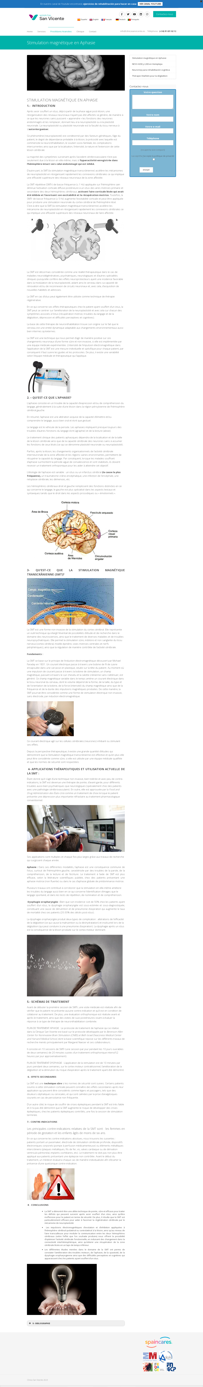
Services (41, 31)
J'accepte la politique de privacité (158, 156)
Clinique (80, 31)
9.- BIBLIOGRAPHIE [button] (39, 1323)
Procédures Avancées (61, 31)
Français (107, 20)
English (93, 20)
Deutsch (120, 20)
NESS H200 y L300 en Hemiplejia (147, 64)
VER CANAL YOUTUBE (150, 3)
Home (30, 31)
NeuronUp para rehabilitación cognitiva (151, 69)
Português (133, 20)
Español (82, 20)
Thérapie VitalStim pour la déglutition (149, 75)
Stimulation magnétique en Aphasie (149, 58)
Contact (92, 31)
